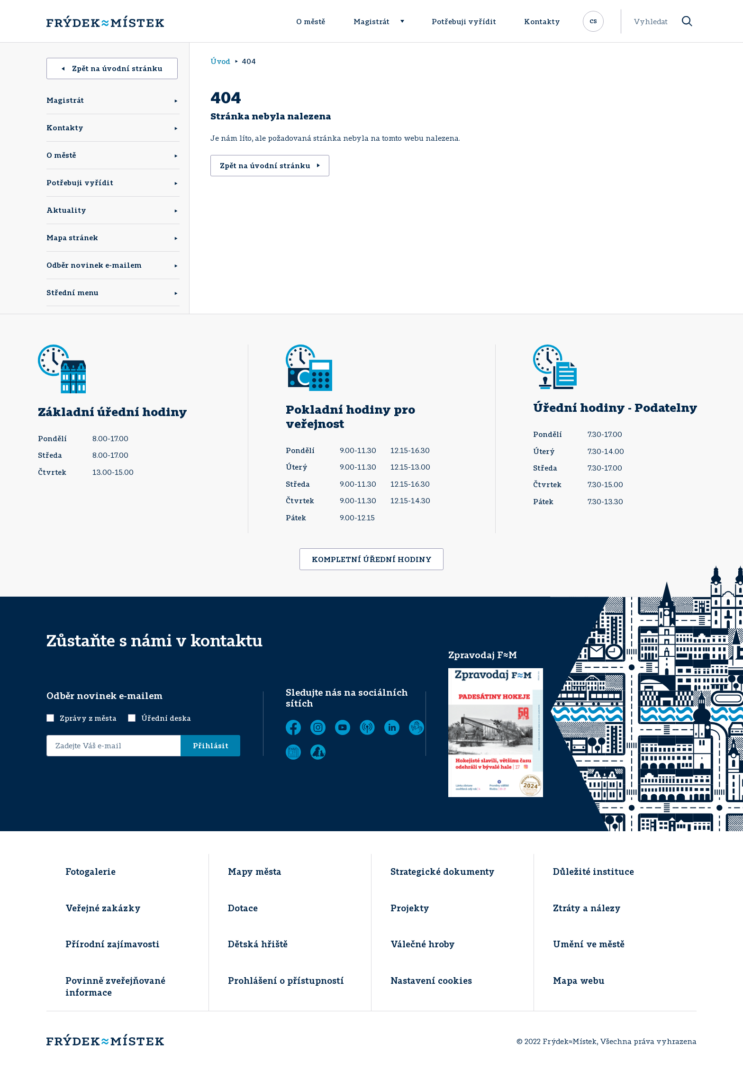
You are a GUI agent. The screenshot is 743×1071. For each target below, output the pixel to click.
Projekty (409, 908)
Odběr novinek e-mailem (94, 265)
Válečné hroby (422, 944)
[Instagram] (318, 727)
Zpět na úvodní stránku (112, 68)
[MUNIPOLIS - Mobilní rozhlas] (367, 727)
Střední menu (72, 292)
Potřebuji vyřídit (464, 21)
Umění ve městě (589, 944)
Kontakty (542, 21)
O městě (310, 21)
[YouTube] (342, 727)
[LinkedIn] (391, 727)
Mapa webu (579, 980)
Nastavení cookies (431, 980)
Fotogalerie (90, 871)
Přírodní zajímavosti (112, 944)
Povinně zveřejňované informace (115, 986)
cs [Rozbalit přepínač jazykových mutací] (593, 20)
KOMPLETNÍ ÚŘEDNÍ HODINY (372, 559)
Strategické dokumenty (442, 871)
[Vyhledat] (687, 21)
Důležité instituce (593, 871)
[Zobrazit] (293, 752)
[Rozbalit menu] (406, 21)
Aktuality (66, 210)
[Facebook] (293, 727)
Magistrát (371, 21)
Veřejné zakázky (103, 908)
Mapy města (254, 871)
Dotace (243, 908)
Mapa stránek (72, 237)
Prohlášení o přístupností (286, 980)
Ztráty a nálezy (587, 908)
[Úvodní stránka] (105, 21)
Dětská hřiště (258, 944)
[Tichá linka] (416, 727)
